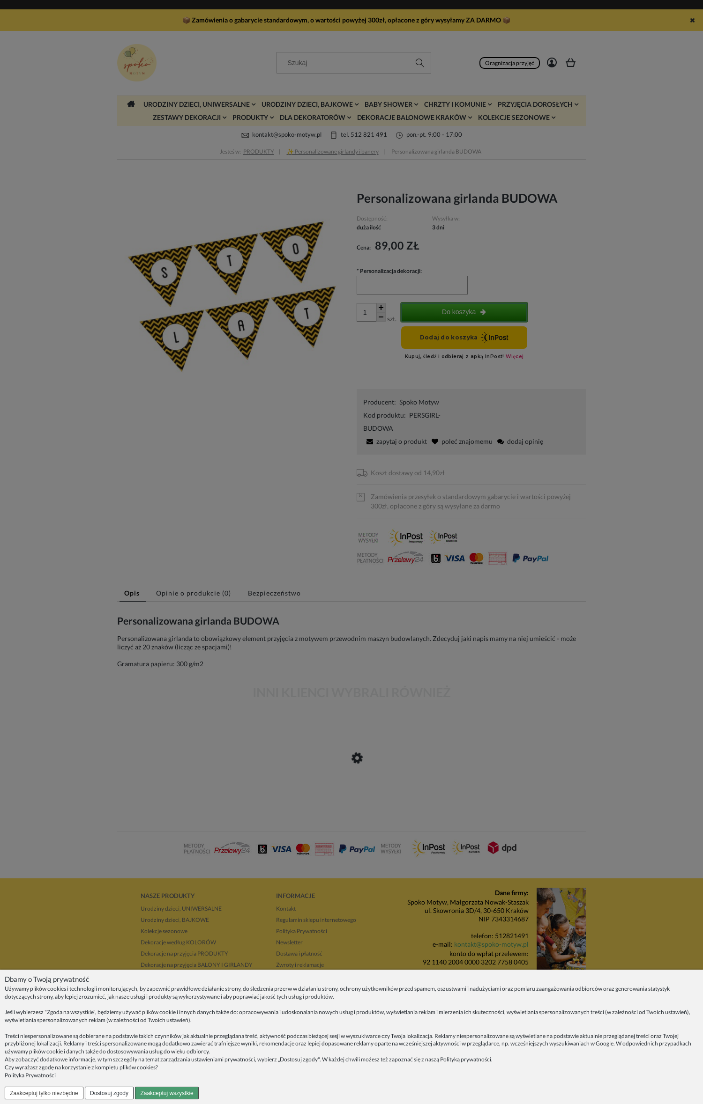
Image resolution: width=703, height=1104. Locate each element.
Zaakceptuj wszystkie (166, 1093)
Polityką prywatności (465, 1059)
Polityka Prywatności (30, 1075)
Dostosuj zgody (109, 1093)
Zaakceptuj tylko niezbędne (44, 1093)
